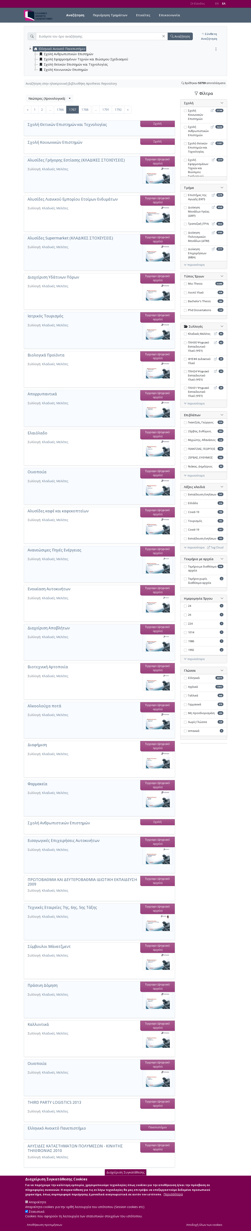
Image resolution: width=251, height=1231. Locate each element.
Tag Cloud (215, 547)
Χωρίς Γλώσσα (197, 722)
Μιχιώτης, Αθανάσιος (202, 440)
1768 (84, 109)
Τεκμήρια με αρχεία (198, 559)
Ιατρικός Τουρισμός (45, 316)
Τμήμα (189, 188)
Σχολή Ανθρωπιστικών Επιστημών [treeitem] (65, 54)
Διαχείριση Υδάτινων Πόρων (53, 277)
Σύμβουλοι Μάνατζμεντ (49, 946)
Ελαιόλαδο (37, 433)
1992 (191, 650)
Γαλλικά (193, 695)
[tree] (127, 59)
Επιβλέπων (192, 415)
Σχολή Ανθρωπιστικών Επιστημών (59, 822)
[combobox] (49, 98)
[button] (163, 36)
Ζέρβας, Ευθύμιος (199, 431)
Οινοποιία (37, 471)
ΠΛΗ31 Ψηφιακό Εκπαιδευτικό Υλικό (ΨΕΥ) (198, 392)
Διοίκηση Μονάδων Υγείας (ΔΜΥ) (198, 212)
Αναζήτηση (75, 15)
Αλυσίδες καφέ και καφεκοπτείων (58, 510)
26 (189, 615)
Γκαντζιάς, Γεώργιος (200, 422)
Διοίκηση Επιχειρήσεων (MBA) (197, 253)
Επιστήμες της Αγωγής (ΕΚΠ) (197, 197)
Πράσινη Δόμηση (43, 985)
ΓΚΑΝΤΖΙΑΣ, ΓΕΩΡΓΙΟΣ (201, 449)
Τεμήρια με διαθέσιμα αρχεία (202, 569)
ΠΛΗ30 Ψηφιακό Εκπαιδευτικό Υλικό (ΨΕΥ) (198, 347)
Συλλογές (193, 326)
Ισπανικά (193, 731)
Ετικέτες (143, 15)
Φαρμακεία (37, 783)
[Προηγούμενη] (27, 110)
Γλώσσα (190, 670)
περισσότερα (194, 265)
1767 (74, 109)
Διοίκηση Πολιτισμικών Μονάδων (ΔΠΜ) (198, 237)
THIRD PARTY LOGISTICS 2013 (54, 1102)
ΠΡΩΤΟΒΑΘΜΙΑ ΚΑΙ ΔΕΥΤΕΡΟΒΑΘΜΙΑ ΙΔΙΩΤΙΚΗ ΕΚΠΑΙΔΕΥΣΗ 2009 (82, 882)
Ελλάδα (193, 503)
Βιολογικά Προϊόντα (46, 355)
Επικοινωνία (169, 15)
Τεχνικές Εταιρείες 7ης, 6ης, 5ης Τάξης (62, 907)
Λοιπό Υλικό (196, 292)
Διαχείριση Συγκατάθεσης (125, 1176)
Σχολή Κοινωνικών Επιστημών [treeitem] (63, 69)
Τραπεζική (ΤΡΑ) (198, 224)
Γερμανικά (194, 704)
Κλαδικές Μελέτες (55, 169)
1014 (191, 632)
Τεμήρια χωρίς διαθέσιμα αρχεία (199, 581)
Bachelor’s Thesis (199, 301)
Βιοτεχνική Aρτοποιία (48, 666)
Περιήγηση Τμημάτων (110, 15)
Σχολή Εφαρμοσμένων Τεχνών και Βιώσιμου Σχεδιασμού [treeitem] (83, 59)
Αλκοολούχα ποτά (44, 705)
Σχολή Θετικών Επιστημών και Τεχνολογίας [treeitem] (73, 64)
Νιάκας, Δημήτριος (200, 466)
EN (217, 3)
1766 (60, 109)
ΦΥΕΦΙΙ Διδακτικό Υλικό (199, 361)
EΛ (223, 3)
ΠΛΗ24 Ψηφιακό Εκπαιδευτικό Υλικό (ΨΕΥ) (198, 375)
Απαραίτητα (37, 1206)
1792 (118, 109)
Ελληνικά (194, 678)
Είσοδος (198, 3)
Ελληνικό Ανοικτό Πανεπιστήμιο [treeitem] (59, 48)
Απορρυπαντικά (42, 393)
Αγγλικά (193, 687)
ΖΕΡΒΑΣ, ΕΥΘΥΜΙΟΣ (200, 457)
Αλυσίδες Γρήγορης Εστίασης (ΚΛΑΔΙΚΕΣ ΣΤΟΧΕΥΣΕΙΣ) (76, 160)
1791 (105, 109)
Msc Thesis (195, 283)
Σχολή (188, 103)
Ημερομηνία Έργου (198, 598)
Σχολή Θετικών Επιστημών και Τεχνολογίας (67, 124)
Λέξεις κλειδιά (194, 487)
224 (190, 623)
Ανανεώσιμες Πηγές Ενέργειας (54, 550)
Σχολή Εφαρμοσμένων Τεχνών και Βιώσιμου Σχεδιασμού (198, 168)
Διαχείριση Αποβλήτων (49, 627)
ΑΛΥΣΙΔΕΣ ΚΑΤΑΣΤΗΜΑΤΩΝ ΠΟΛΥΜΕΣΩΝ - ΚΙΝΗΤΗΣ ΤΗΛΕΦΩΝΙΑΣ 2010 (75, 1148)
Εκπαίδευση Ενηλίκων (202, 494)
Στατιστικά (36, 1215)
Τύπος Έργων (194, 276)
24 (189, 606)
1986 (191, 641)
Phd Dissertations (199, 310)
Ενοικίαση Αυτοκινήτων (49, 588)
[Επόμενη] (128, 110)
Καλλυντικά (38, 1024)
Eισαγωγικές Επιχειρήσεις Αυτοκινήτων (63, 840)
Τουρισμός (195, 521)
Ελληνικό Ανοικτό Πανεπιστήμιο (57, 1128)
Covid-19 (193, 512)
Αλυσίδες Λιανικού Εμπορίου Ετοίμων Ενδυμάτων (73, 199)
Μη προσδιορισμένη (201, 713)
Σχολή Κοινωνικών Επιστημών (55, 142)
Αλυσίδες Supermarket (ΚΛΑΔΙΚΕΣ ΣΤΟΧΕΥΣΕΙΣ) (70, 238)
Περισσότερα (173, 1198)
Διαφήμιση (37, 744)
